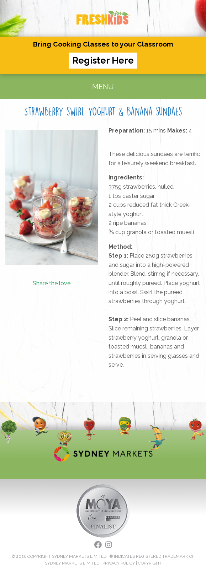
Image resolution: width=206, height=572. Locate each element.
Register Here (103, 60)
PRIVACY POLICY (118, 563)
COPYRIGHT (150, 563)
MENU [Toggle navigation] (103, 86)
